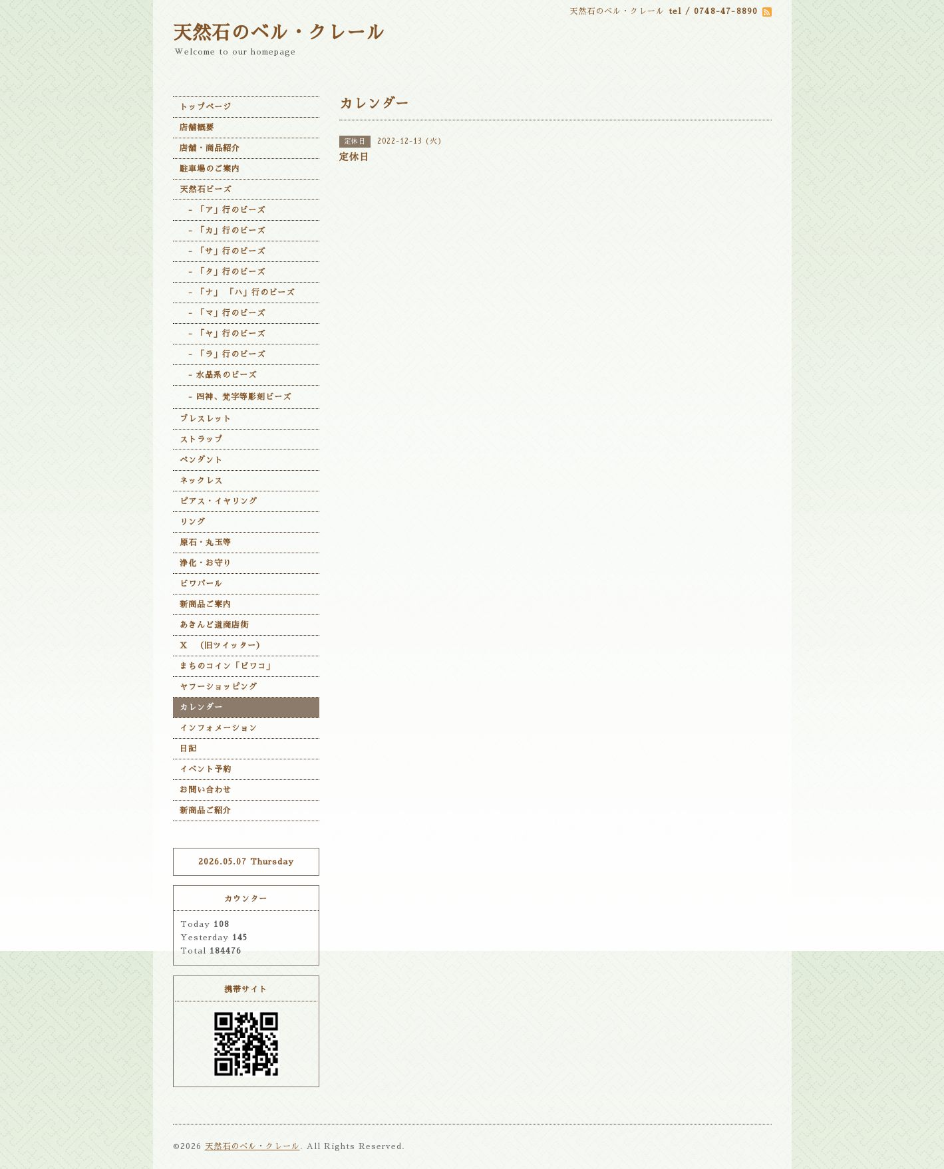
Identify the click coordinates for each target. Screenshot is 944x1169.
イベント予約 (206, 769)
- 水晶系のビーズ (218, 375)
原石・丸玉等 (206, 543)
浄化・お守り (206, 563)
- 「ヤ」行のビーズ (222, 334)
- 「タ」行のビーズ (222, 272)
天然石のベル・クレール (279, 33)
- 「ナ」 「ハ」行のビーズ (237, 293)
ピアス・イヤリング (218, 501)
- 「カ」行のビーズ (222, 231)
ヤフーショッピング (218, 687)
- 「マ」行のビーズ (222, 313)
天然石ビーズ (206, 190)
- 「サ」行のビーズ (222, 251)
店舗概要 (197, 128)
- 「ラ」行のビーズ (222, 354)
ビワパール (201, 584)
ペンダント (201, 460)
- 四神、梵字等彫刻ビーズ (235, 397)
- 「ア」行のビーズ (222, 210)
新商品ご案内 (206, 604)
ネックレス (201, 481)
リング (193, 522)
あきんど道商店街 (214, 625)
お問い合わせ (206, 790)
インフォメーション (218, 728)
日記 (188, 749)
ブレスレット (206, 419)
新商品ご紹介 (206, 811)
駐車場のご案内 (210, 169)
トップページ (206, 107)
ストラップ (201, 440)
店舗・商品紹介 (210, 148)
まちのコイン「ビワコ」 (227, 666)
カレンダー (201, 708)
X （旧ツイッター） (222, 646)
